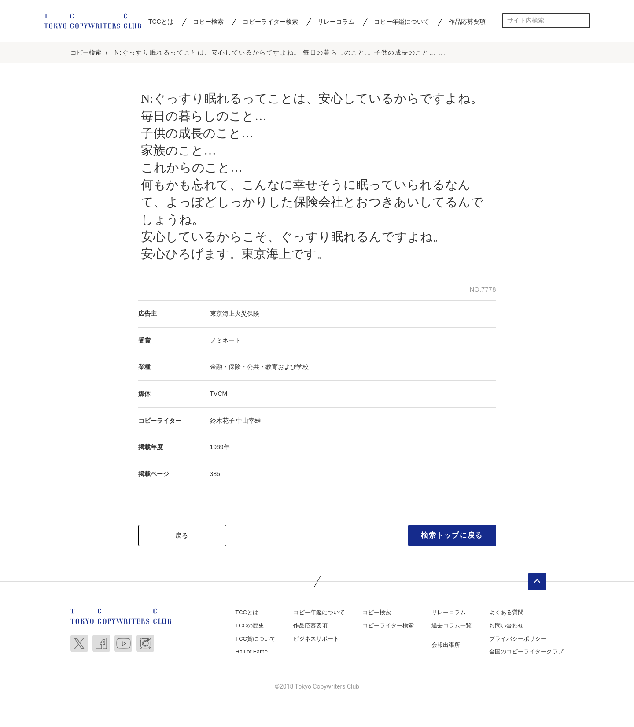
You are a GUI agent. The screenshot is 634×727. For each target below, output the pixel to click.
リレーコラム (335, 21)
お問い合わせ (506, 626)
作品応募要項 (467, 21)
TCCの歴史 (249, 626)
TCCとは (160, 21)
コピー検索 (208, 21)
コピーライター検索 (270, 21)
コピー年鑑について (401, 21)
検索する (582, 20)
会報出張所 (445, 645)
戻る (182, 536)
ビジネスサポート (316, 639)
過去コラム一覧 (451, 626)
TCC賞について (255, 639)
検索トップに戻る (452, 536)
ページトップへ (537, 582)
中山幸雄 (248, 420)
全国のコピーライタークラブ (526, 652)
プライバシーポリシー (517, 639)
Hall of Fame (251, 652)
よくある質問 (506, 613)
